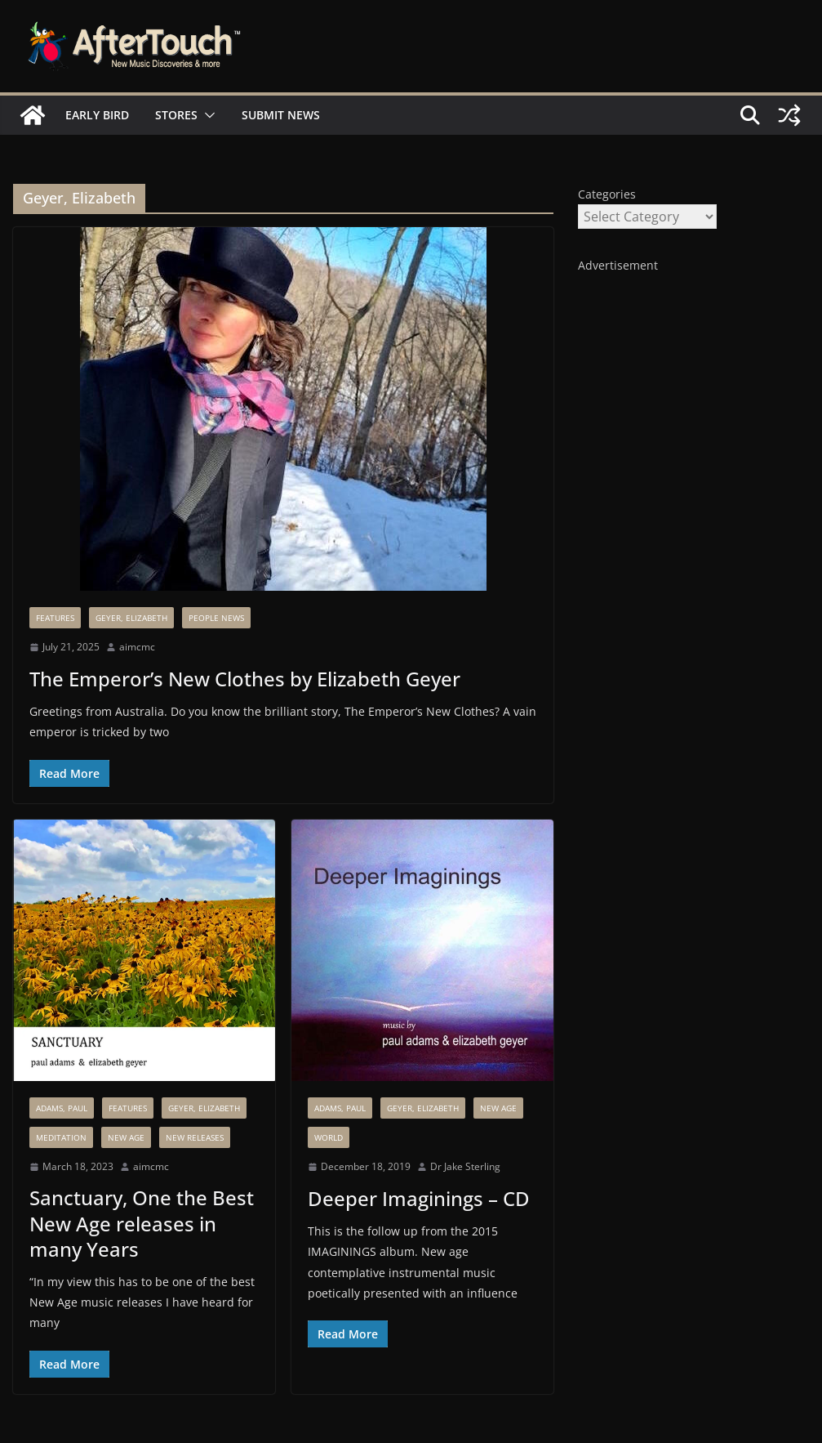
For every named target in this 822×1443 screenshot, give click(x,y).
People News (216, 617)
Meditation (61, 1137)
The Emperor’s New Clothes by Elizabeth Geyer (244, 678)
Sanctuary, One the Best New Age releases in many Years (141, 1223)
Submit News (281, 115)
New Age (126, 1137)
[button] (206, 115)
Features (55, 617)
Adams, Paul (61, 1108)
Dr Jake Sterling (465, 1166)
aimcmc (137, 647)
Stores (176, 115)
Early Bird (97, 115)
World (328, 1137)
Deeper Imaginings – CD (419, 1198)
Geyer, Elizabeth (131, 617)
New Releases (195, 1137)
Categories (607, 194)
